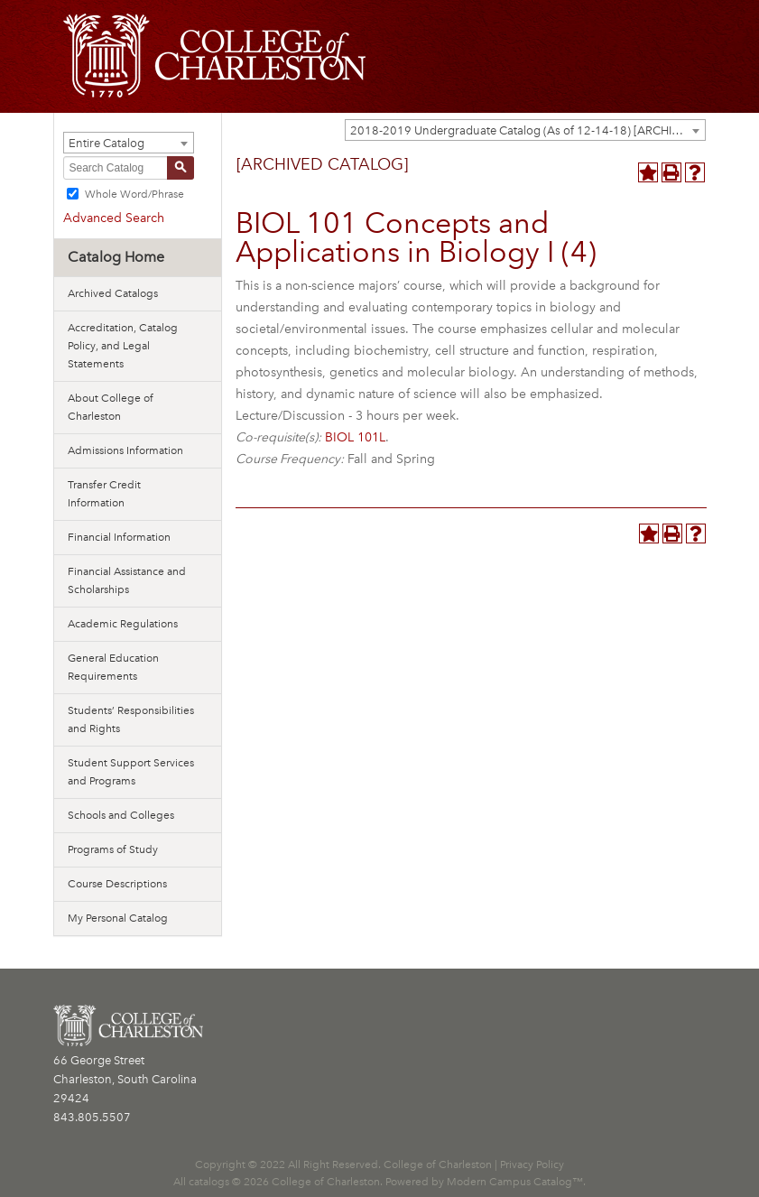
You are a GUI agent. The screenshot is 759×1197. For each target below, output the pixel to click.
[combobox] (525, 130)
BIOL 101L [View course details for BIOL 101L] (355, 437)
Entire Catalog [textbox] (106, 143)
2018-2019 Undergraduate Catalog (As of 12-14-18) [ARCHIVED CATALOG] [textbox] (527, 130)
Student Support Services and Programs (131, 771)
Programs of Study (113, 849)
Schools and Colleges (121, 815)
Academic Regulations (123, 623)
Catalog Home (116, 256)
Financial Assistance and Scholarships (127, 580)
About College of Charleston (110, 407)
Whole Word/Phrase (134, 194)
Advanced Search (113, 218)
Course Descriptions (117, 883)
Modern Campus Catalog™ (515, 1181)
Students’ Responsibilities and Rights (131, 719)
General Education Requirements (113, 667)
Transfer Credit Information (104, 493)
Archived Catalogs (113, 293)
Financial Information (119, 537)
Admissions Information (125, 450)
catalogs (209, 1181)
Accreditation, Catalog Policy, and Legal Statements (123, 345)
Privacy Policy (532, 1164)
